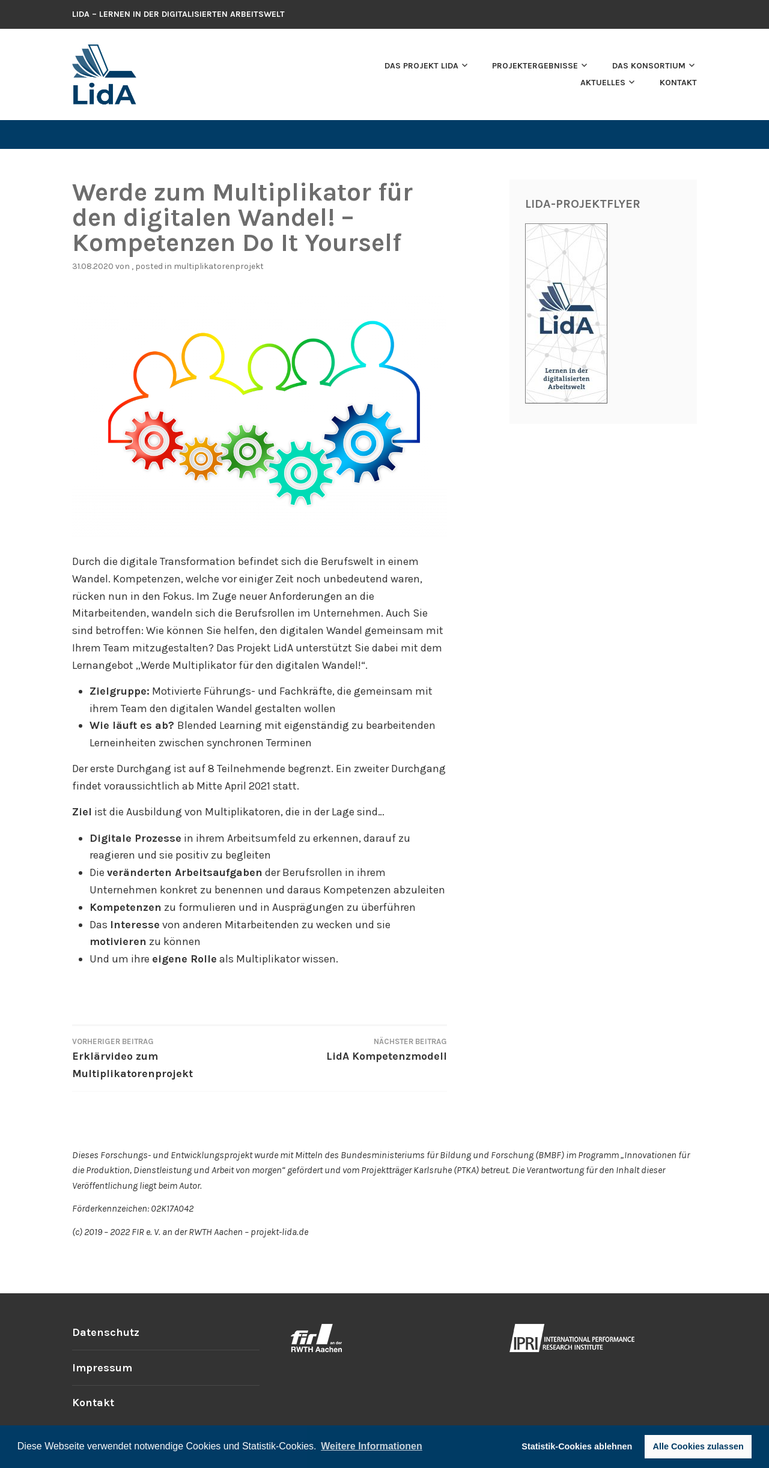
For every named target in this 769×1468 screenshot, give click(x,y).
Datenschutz (105, 1332)
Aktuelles (602, 82)
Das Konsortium (648, 66)
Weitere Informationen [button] (371, 1446)
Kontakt (678, 82)
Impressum (102, 1367)
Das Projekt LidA (421, 66)
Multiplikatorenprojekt (219, 266)
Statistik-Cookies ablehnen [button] (576, 1446)
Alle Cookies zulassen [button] (698, 1446)
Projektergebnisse (535, 66)
